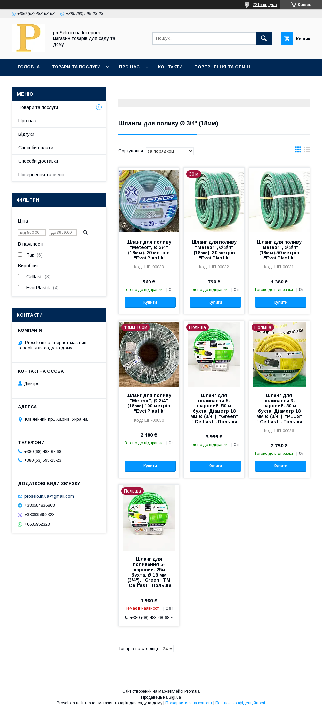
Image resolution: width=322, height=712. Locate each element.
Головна (29, 66)
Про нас (129, 66)
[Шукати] (264, 38)
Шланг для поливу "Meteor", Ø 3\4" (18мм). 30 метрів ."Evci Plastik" (214, 249)
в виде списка (307, 151)
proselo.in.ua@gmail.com (49, 496)
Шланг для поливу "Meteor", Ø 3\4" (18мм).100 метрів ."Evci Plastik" (148, 403)
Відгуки (26, 134)
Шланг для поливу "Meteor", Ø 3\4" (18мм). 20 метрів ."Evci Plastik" (148, 249)
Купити (150, 302)
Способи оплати (35, 147)
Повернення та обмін (222, 66)
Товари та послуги (76, 66)
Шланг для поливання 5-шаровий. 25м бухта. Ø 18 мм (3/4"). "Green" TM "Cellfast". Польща (148, 572)
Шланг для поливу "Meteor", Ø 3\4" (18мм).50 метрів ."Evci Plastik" (279, 249)
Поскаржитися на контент (188, 703)
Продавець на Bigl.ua (161, 697)
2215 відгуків (265, 4)
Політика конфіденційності (240, 703)
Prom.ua (192, 691)
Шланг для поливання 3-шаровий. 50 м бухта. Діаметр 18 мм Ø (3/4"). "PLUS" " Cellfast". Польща (279, 408)
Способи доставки (38, 161)
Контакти (170, 66)
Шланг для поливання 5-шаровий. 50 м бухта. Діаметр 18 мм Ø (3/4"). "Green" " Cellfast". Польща (214, 408)
